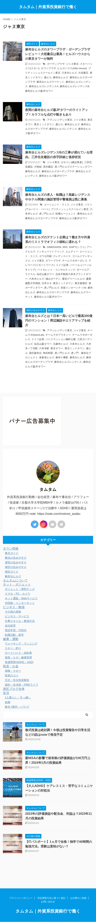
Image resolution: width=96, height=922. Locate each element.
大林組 (38, 166)
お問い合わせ (48, 892)
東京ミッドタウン (44, 124)
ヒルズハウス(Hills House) (72, 68)
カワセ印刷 (45, 256)
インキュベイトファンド (50, 251)
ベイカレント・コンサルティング (56, 269)
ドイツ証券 (62, 265)
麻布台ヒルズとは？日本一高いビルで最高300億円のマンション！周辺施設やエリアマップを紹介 (58, 320)
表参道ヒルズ (46, 357)
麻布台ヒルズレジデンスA (43, 86)
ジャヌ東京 (72, 63)
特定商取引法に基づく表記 (51, 888)
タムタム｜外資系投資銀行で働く (48, 7)
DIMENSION (54, 247)
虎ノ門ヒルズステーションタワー (73, 166)
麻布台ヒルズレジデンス (63, 128)
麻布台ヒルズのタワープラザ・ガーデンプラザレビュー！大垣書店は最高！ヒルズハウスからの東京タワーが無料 (57, 54)
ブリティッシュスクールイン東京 (70, 209)
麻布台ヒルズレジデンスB (74, 86)
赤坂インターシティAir (73, 287)
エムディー (72, 251)
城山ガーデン (53, 278)
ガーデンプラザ (56, 63)
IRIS (65, 247)
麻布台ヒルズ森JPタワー (39, 90)
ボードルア (83, 269)
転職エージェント (66, 213)
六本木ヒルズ (69, 72)
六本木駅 (44, 348)
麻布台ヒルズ (60, 77)
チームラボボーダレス (74, 260)
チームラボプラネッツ (58, 334)
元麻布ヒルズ (60, 343)
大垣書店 (83, 72)
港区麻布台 (35, 353)
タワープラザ (48, 68)
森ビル (48, 77)
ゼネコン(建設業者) (72, 162)
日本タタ (47, 283)
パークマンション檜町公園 (60, 339)
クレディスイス (62, 256)
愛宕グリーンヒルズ (73, 278)
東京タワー (57, 348)
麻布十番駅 (62, 357)
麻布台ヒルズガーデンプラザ (58, 171)
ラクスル (30, 274)
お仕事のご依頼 (78, 888)
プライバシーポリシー (21, 888)
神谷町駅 (48, 353)
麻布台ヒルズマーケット (50, 81)
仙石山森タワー (45, 274)
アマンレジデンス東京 (59, 119)
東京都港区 (81, 283)
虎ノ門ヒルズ (46, 213)
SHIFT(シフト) (77, 247)
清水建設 (48, 166)
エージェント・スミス (56, 204)
